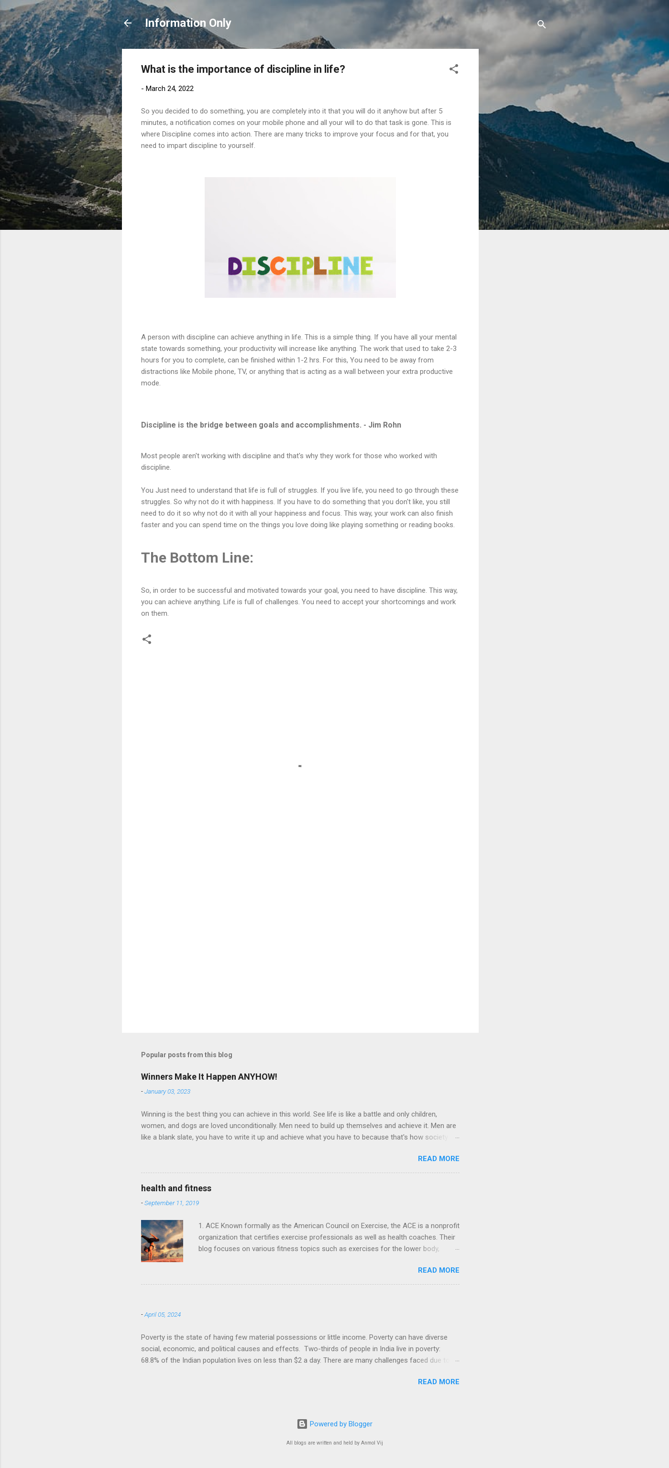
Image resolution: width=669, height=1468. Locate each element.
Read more (439, 1158)
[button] (454, 70)
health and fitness (176, 1188)
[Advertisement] (517, 192)
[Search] (542, 26)
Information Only (188, 23)
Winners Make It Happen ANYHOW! (209, 1077)
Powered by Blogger (334, 1424)
